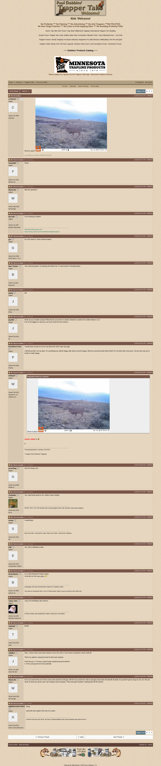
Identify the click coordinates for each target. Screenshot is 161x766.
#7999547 (150, 492)
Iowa (9, 645)
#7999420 (150, 213)
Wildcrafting (104, 39)
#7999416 (150, 186)
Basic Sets (73, 35)
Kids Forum (85, 44)
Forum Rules (13, 745)
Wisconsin (11, 285)
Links (61, 35)
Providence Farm (14, 346)
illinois (10, 312)
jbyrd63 (11, 320)
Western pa (11, 182)
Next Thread (118, 737)
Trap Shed (70, 31)
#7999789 (150, 703)
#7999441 (150, 263)
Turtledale (12, 495)
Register (139, 82)
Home (48, 31)
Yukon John (12, 601)
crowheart (12, 99)
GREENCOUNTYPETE (16, 706)
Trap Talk (54, 31)
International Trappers (98, 31)
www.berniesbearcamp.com (33, 229)
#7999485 (150, 316)
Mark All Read (24, 745)
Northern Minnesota (14, 227)
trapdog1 (11, 626)
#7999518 (150, 372)
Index (80, 737)
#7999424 (150, 236)
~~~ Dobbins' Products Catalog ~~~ (80, 50)
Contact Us (143, 745)
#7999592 (150, 571)
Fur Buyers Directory (71, 39)
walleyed (11, 376)
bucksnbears (13, 574)
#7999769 (150, 676)
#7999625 (150, 597)
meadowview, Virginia (14, 566)
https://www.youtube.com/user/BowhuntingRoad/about (41, 232)
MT (9, 539)
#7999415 (150, 160)
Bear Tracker (13, 266)
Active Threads (83, 86)
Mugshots (82, 39)
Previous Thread (42, 737)
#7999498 (150, 343)
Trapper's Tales (45, 44)
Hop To (26, 91)
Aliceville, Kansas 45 (14, 618)
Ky (9, 339)
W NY (10, 512)
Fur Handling (111, 31)
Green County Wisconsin (15, 728)
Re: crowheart (28, 160)
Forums (19, 82)
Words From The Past (58, 44)
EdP (10, 547)
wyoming (11, 118)
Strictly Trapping (57, 39)
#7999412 (150, 96)
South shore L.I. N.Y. (14, 258)
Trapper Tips (54, 35)
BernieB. (11, 217)
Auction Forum (44, 35)
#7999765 (150, 649)
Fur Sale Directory (93, 39)
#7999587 (150, 544)
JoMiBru (11, 653)
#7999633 (150, 623)
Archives (77, 44)
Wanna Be (12, 190)
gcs (9, 239)
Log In (148, 82)
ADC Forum (62, 31)
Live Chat (119, 35)
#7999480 (150, 290)
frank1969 (12, 163)
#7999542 (150, 465)
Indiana (10, 368)
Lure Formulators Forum (98, 44)
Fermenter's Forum (114, 44)
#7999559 (150, 517)
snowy (10, 520)
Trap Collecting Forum (106, 35)
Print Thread (14, 91)
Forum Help (95, 86)
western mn (11, 593)
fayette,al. (11, 487)
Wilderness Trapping (82, 31)
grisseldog (12, 468)
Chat (95, 35)
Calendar (73, 86)
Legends (70, 44)
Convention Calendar (85, 35)
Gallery (66, 35)
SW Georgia (12, 209)
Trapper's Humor (45, 39)
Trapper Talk (29, 82)
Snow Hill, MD (12, 672)
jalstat (10, 293)
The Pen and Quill (115, 39)
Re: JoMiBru (28, 703)
